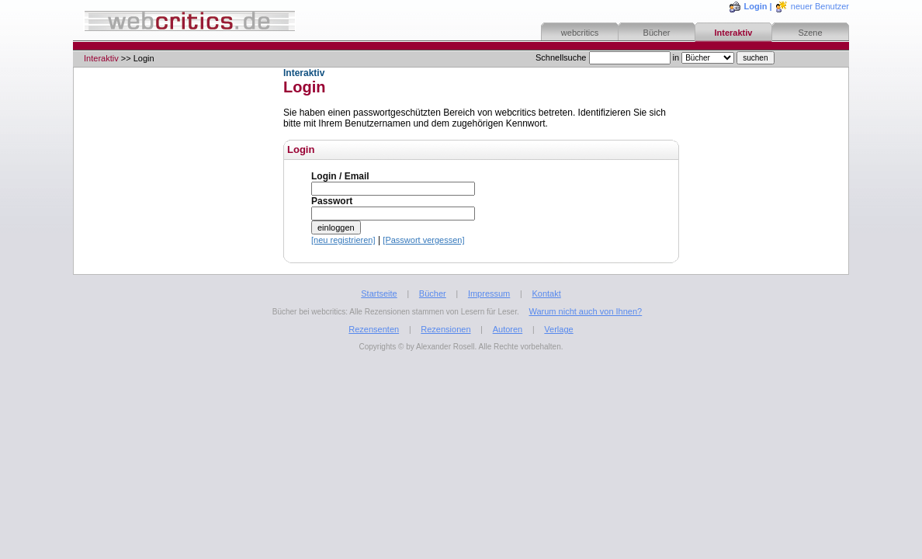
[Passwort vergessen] (423, 240)
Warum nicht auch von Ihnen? (585, 311)
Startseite (379, 293)
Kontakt (546, 293)
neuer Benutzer (820, 6)
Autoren (508, 329)
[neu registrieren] (343, 240)
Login (756, 6)
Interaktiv (734, 32)
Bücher (657, 32)
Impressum (489, 293)
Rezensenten (373, 329)
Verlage (558, 329)
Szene (810, 32)
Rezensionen (445, 329)
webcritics (579, 32)
